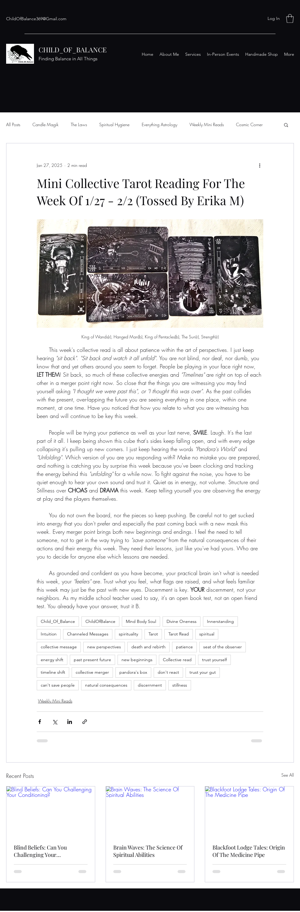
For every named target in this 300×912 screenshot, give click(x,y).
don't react (168, 672)
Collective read (177, 659)
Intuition (49, 634)
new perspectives (104, 647)
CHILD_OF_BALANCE (73, 49)
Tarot (153, 634)
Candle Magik (45, 124)
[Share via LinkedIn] (70, 722)
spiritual (206, 634)
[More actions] (259, 165)
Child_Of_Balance (58, 621)
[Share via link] (85, 722)
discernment (150, 685)
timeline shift (53, 672)
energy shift (52, 659)
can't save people (58, 685)
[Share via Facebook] (40, 722)
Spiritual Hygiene (114, 124)
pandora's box (133, 672)
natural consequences (106, 685)
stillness (179, 685)
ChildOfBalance (100, 621)
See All (287, 775)
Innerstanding (220, 621)
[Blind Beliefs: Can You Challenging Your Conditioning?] (50, 811)
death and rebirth (148, 647)
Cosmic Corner (249, 124)
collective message (59, 647)
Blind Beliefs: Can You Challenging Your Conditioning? (40, 851)
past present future (92, 659)
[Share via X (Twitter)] (55, 722)
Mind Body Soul (141, 621)
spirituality (128, 634)
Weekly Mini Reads (206, 124)
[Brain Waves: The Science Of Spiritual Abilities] (150, 811)
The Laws (79, 124)
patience (184, 647)
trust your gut (202, 672)
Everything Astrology (159, 124)
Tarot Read (178, 634)
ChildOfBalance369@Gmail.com (36, 18)
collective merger (92, 672)
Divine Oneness (182, 621)
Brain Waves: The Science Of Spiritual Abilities (147, 851)
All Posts (13, 124)
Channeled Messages (87, 634)
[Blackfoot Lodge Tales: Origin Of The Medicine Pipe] (249, 811)
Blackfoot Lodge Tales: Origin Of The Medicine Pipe (248, 851)
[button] (290, 18)
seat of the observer (222, 647)
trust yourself (214, 659)
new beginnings (137, 659)
